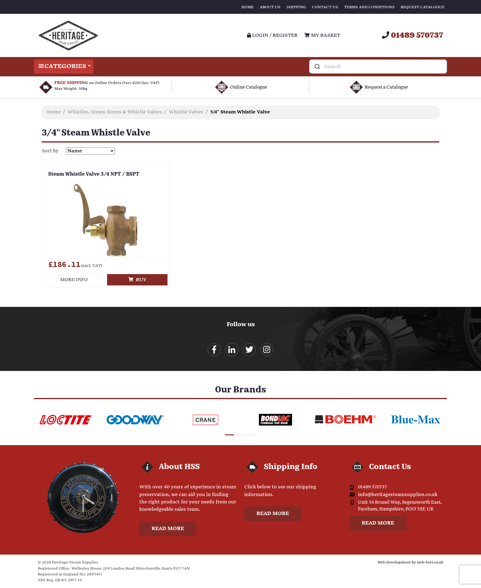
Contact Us (325, 7)
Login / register (272, 35)
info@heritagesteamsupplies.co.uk (397, 495)
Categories (64, 67)
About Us (270, 7)
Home (247, 7)
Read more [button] (168, 529)
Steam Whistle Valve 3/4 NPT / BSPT (93, 174)
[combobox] (378, 66)
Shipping (296, 7)
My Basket (322, 35)
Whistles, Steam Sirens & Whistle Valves (114, 112)
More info (74, 279)
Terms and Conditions (369, 7)
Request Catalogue (422, 7)
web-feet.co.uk (430, 562)
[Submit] (317, 66)
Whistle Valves (186, 112)
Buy (137, 279)
